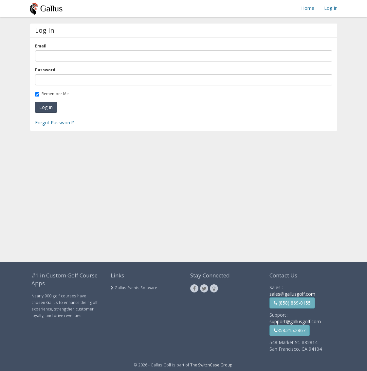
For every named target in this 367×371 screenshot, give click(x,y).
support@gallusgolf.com (295, 321)
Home (307, 8)
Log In (331, 8)
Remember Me (53, 94)
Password (46, 70)
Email (42, 46)
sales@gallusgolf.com (292, 294)
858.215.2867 (289, 330)
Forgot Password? (54, 122)
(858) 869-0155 (292, 303)
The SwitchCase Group (211, 364)
